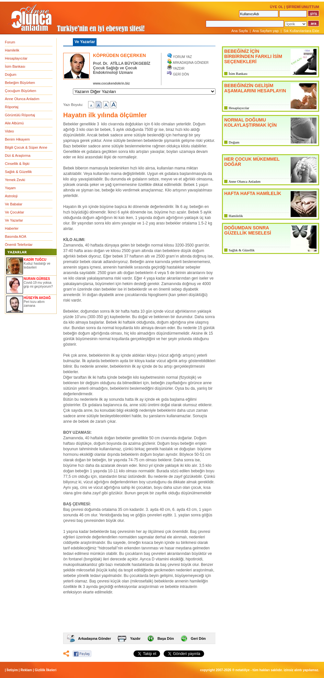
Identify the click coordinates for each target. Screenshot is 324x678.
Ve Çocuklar (14, 212)
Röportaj (11, 107)
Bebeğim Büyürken (20, 83)
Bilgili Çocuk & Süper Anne (26, 147)
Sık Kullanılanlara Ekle (301, 31)
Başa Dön (165, 638)
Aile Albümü (14, 123)
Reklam (26, 670)
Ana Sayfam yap (265, 31)
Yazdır (135, 638)
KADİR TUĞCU (35, 259)
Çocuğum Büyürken (20, 91)
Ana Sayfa (239, 31)
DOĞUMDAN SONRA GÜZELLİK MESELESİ (247, 230)
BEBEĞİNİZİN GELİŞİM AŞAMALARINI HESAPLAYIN (255, 88)
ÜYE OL (276, 7)
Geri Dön (198, 638)
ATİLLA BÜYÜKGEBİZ (130, 63)
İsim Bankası (15, 66)
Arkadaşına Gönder (94, 638)
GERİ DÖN (181, 74)
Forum (10, 42)
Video (9, 131)
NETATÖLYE (243, 670)
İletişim (12, 670)
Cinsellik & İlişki (17, 164)
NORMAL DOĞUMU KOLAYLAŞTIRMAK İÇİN (250, 122)
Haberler (11, 228)
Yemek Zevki (15, 180)
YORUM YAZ (182, 57)
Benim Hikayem (17, 139)
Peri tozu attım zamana (34, 303)
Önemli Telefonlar (18, 245)
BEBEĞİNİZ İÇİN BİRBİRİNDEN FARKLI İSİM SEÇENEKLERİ (253, 56)
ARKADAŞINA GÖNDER (191, 62)
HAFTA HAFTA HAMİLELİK (252, 193)
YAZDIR (179, 68)
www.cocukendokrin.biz (111, 83)
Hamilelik (12, 50)
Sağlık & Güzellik (18, 172)
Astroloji (11, 196)
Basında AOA (15, 236)
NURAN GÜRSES (37, 279)
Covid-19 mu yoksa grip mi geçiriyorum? (38, 284)
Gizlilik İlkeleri (45, 670)
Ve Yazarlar (14, 220)
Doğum (10, 74)
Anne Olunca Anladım (22, 99)
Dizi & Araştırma (17, 155)
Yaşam (10, 188)
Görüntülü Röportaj (20, 115)
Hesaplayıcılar (16, 58)
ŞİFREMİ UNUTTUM (302, 7)
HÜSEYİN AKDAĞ (37, 298)
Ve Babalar (13, 204)
